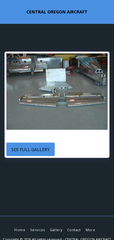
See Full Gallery (30, 149)
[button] (7, 11)
